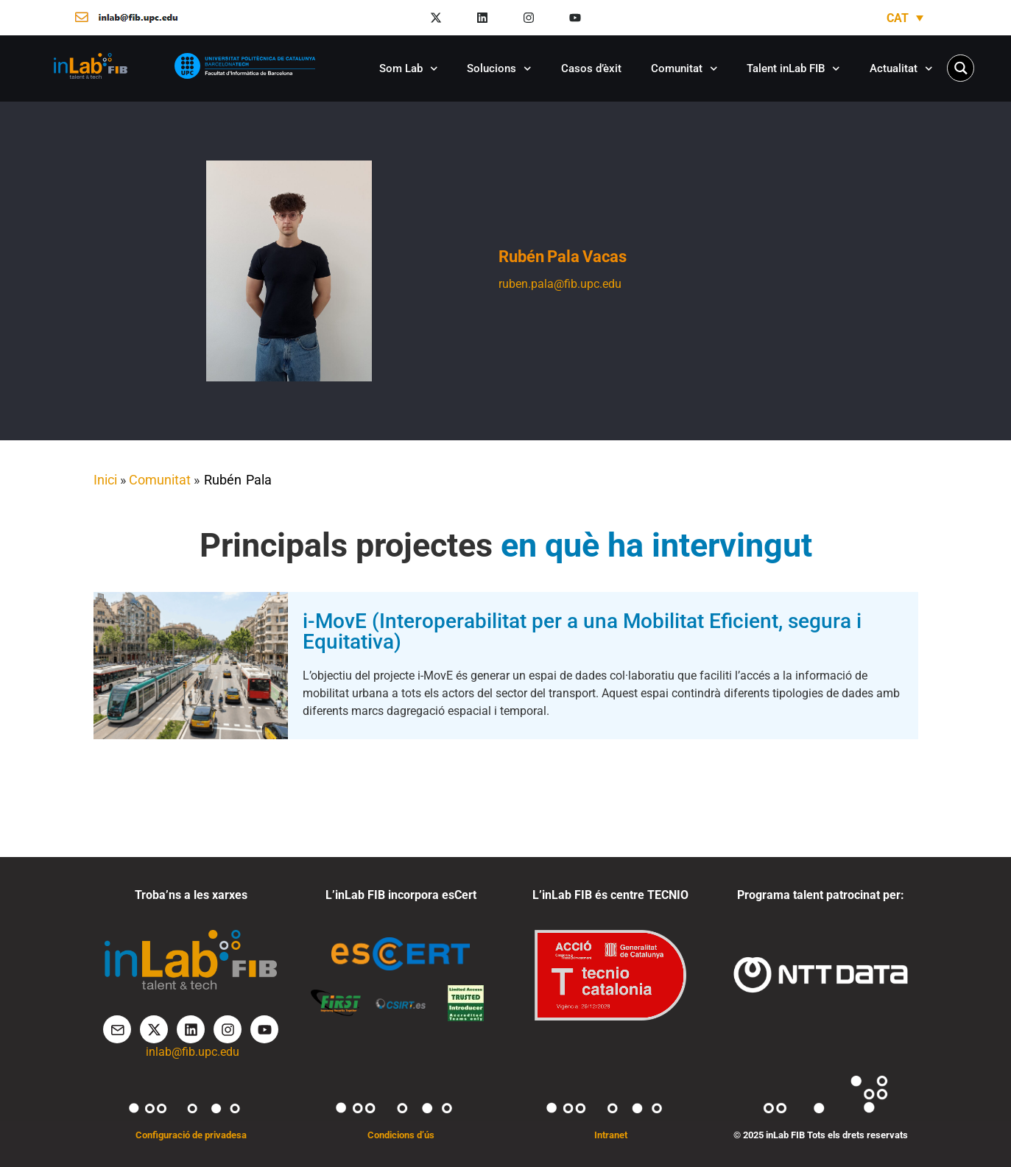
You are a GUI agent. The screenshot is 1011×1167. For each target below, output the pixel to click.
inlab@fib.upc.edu (192, 1052)
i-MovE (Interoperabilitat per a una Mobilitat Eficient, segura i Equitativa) (582, 631)
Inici (105, 479)
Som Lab (408, 68)
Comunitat (684, 68)
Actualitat (901, 68)
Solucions (499, 68)
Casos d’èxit (591, 68)
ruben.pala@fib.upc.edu (560, 284)
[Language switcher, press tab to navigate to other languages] (905, 18)
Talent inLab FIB (793, 68)
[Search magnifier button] (960, 68)
